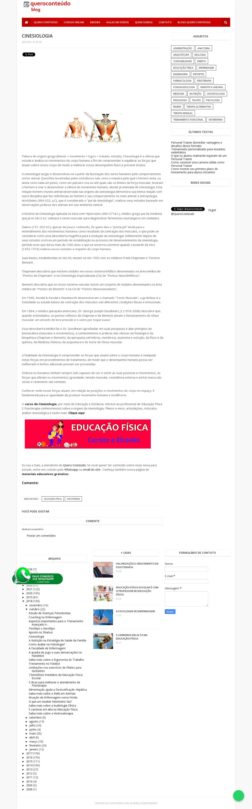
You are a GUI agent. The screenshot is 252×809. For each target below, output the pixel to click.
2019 (29, 597)
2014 (29, 765)
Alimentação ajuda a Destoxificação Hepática (58, 689)
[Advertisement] (51, 85)
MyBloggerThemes (145, 803)
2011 (29, 777)
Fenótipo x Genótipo (42, 628)
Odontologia (216, 93)
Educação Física (53, 499)
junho (33, 729)
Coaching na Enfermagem (45, 617)
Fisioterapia (73, 499)
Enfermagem (206, 67)
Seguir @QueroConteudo (193, 212)
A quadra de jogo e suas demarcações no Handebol (55, 654)
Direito (201, 61)
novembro (36, 605)
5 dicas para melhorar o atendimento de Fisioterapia (54, 683)
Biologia (200, 54)
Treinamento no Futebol (44, 663)
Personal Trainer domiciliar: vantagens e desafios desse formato (196, 144)
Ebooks (95, 22)
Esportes (198, 74)
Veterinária (216, 119)
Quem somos (144, 22)
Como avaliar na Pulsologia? (47, 644)
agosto (34, 721)
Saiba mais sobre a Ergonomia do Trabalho (56, 660)
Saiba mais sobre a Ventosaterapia (51, 713)
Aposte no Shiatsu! (41, 632)
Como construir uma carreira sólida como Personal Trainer (197, 164)
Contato (165, 22)
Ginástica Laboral (211, 87)
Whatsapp (71, 469)
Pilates (196, 100)
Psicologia (213, 100)
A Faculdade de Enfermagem (47, 648)
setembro (36, 717)
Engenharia (180, 74)
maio (33, 733)
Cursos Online (74, 22)
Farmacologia (182, 80)
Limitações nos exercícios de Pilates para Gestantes (55, 669)
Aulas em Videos (117, 22)
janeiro (34, 749)
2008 (29, 789)
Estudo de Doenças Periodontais (50, 613)
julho (32, 725)
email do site (92, 469)
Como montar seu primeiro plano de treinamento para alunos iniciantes (194, 170)
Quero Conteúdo (46, 22)
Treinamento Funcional (188, 119)
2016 (29, 757)
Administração (182, 48)
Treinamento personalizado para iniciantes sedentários (198, 150)
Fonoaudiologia (184, 87)
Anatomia (203, 48)
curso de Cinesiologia (41, 404)
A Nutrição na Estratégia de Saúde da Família (57, 640)
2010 (29, 781)
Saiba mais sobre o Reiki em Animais (52, 693)
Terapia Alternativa (198, 106)
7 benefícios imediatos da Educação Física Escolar (55, 676)
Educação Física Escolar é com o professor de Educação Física (137, 591)
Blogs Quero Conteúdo (194, 22)
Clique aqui (76, 413)
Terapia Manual (183, 113)
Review (177, 106)
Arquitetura (181, 54)
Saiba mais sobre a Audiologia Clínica (52, 705)
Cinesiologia (36, 636)
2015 (29, 761)
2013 (29, 769)
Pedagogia (180, 100)
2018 (29, 601)
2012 (29, 773)
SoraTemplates (119, 803)
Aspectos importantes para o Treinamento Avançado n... (56, 622)
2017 (29, 753)
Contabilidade (182, 61)
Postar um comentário (41, 535)
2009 (29, 785)
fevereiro (35, 745)
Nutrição (196, 93)
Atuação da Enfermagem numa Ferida (53, 697)
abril (32, 737)
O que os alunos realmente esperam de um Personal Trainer (199, 157)
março (33, 741)
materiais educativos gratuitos (45, 474)
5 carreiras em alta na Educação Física (53, 709)
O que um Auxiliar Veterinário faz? (50, 701)
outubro (34, 609)
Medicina (178, 93)
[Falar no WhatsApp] (238, 795)
